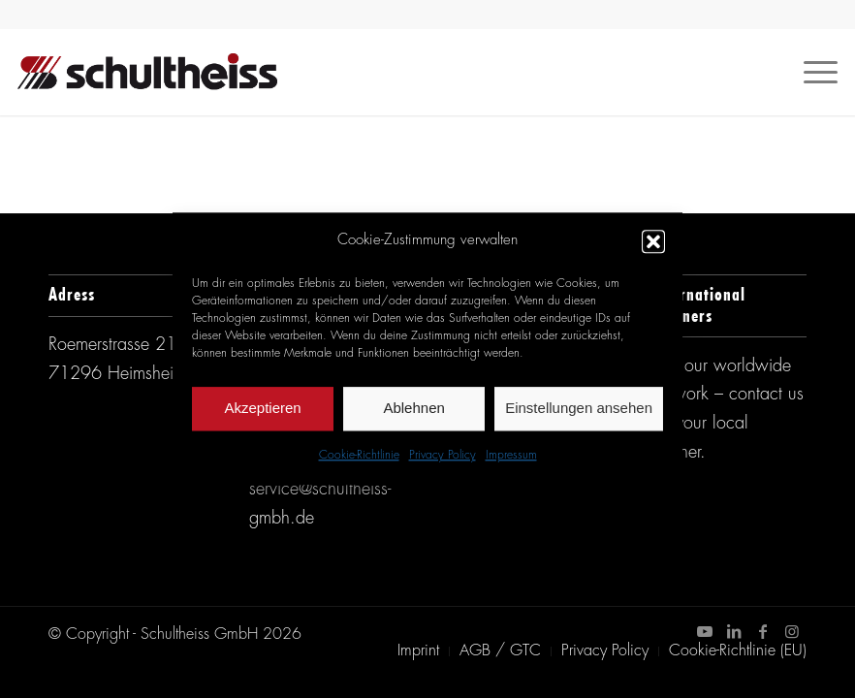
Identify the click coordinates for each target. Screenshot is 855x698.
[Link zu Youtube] (704, 631)
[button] (653, 241)
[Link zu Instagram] (792, 631)
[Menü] (811, 71)
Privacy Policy (442, 455)
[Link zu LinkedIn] (733, 631)
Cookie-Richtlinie (359, 455)
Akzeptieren (262, 408)
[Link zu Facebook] (762, 631)
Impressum (511, 455)
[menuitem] (418, 651)
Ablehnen (413, 408)
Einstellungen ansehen (578, 408)
